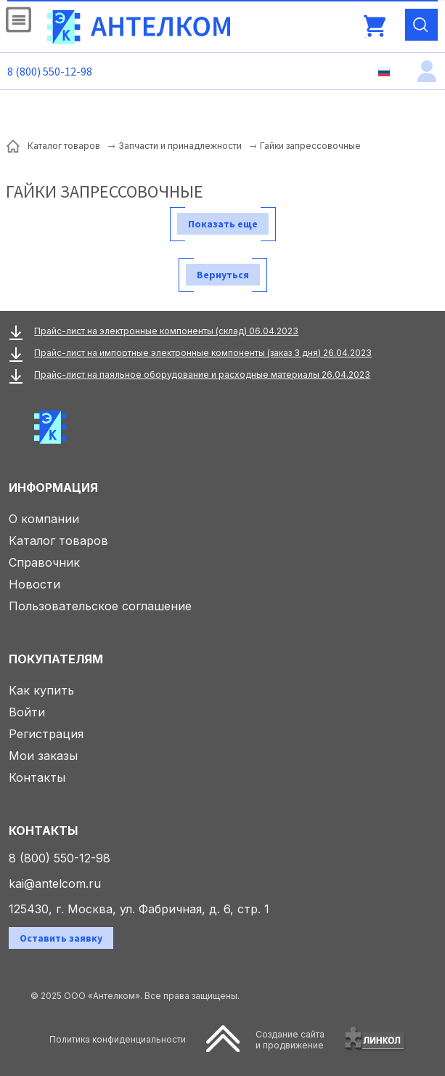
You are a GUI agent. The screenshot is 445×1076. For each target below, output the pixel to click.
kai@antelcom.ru (55, 883)
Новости (34, 584)
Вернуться (223, 274)
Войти (27, 712)
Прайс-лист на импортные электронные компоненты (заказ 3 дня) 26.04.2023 (203, 352)
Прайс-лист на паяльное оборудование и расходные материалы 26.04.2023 (202, 374)
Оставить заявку (61, 937)
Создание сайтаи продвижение (290, 1040)
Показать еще (223, 223)
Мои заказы (43, 755)
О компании (44, 518)
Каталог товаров (58, 540)
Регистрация (46, 734)
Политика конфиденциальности (117, 1039)
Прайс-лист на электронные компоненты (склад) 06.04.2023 (166, 330)
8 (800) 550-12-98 (49, 71)
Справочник (44, 562)
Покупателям (56, 659)
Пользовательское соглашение (100, 606)
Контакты (37, 777)
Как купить (41, 690)
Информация (53, 487)
